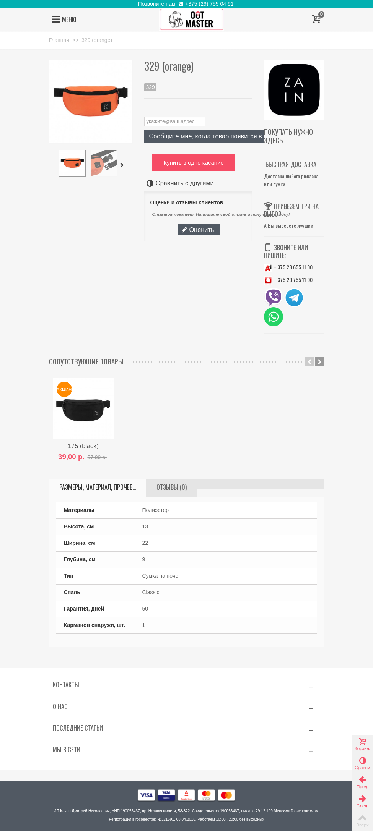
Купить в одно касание (193, 162)
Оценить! (198, 229)
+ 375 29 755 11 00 (288, 279)
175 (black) (83, 445)
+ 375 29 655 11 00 (288, 267)
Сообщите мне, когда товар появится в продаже (218, 136)
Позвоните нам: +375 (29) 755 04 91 (186, 4)
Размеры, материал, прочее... (97, 487)
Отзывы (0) (171, 487)
